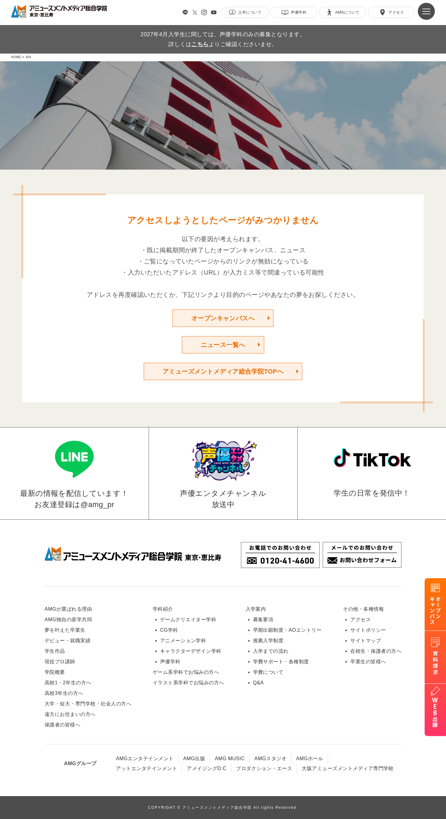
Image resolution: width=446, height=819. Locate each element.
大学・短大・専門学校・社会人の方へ (88, 703)
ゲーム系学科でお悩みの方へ (186, 672)
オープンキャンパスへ (223, 318)
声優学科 (170, 661)
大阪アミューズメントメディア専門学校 (348, 768)
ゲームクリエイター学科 (188, 619)
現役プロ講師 (60, 661)
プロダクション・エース (264, 768)
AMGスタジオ (270, 758)
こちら (199, 44)
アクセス (360, 619)
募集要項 (263, 619)
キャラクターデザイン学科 (190, 651)
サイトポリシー (368, 630)
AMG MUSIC (230, 758)
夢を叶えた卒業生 (65, 630)
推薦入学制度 (268, 640)
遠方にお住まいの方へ (70, 714)
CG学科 (169, 630)
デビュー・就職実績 (67, 640)
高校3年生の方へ (64, 693)
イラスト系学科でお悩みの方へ (188, 682)
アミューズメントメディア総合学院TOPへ (223, 371)
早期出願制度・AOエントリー (287, 630)
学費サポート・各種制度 (281, 661)
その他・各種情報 (363, 609)
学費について (268, 672)
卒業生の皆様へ (368, 661)
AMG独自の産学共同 (68, 619)
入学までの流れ (271, 651)
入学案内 (256, 609)
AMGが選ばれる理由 (68, 609)
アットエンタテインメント (146, 768)
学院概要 (55, 672)
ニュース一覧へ (223, 344)
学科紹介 (163, 609)
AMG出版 (194, 758)
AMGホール (309, 758)
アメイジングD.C (206, 768)
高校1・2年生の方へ (68, 682)
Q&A (258, 682)
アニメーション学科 (183, 640)
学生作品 (55, 651)
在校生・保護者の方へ (375, 651)
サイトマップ (365, 640)
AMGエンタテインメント (144, 758)
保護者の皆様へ (62, 724)
